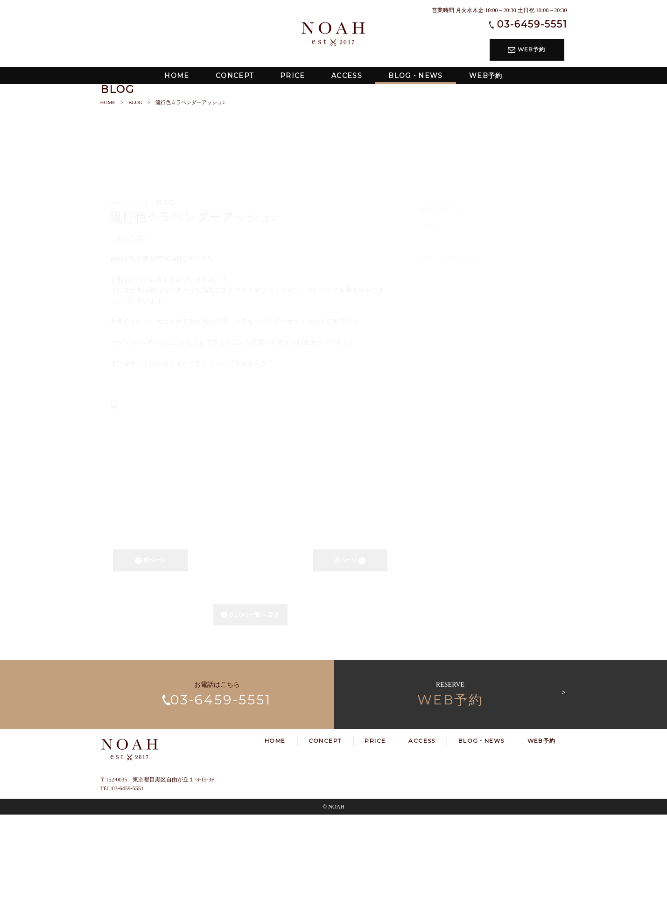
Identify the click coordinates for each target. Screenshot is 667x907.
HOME (107, 194)
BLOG (135, 194)
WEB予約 (526, 49)
